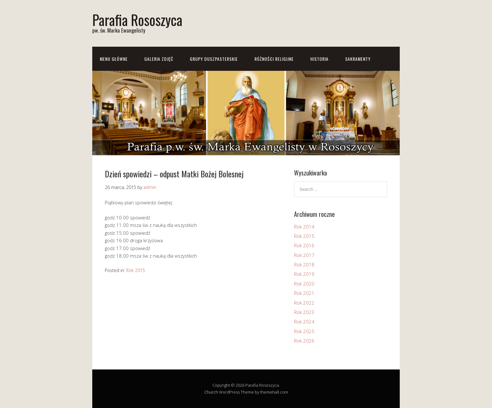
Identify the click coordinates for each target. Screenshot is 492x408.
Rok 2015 (135, 270)
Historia (319, 58)
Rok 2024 (304, 321)
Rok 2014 (304, 226)
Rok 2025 (304, 331)
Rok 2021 (304, 293)
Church (211, 392)
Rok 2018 (304, 264)
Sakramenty (358, 58)
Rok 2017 (304, 255)
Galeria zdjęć (158, 58)
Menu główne (114, 58)
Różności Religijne (274, 58)
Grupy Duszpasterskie (214, 58)
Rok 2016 (304, 245)
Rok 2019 (304, 274)
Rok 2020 (304, 283)
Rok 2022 (304, 303)
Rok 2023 (304, 312)
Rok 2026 (304, 340)
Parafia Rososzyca (137, 19)
